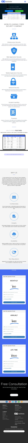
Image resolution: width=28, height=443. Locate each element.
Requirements (5, 408)
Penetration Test (17, 410)
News (3, 417)
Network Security (18, 408)
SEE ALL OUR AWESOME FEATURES (14, 154)
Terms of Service (18, 423)
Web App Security (18, 406)
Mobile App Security (18, 407)
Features (4, 407)
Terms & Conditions (6, 419)
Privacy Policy (5, 418)
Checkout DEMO (8, 299)
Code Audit (17, 409)
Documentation (5, 406)
